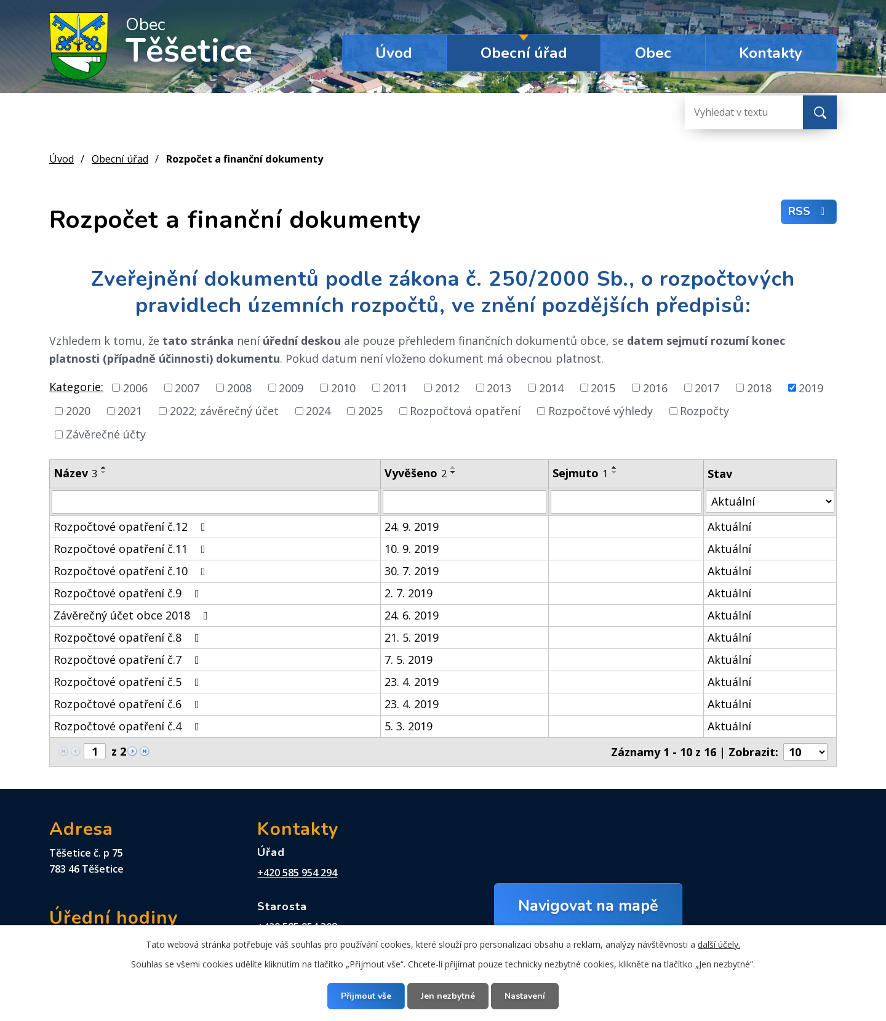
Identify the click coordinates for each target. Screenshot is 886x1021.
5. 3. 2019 (409, 726)
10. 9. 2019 (412, 548)
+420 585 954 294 (297, 872)
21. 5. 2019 (412, 637)
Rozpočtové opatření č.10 (132, 570)
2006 (135, 387)
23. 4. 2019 (412, 681)
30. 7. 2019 (412, 570)
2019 (811, 387)
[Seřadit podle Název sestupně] (104, 472)
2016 (655, 387)
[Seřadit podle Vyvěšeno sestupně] (453, 472)
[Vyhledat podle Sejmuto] (626, 502)
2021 (130, 410)
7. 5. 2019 (409, 659)
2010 (343, 387)
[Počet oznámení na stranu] (805, 752)
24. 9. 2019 (412, 526)
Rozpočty (704, 410)
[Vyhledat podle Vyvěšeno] (464, 502)
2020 (78, 410)
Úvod (393, 52)
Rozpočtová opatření (465, 410)
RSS (809, 211)
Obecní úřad (524, 52)
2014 (551, 387)
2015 (603, 387)
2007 (187, 387)
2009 (291, 387)
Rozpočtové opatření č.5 (129, 681)
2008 (239, 387)
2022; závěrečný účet (224, 410)
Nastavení (525, 996)
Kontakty (770, 52)
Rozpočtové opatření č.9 (129, 593)
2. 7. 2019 (409, 593)
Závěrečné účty (106, 434)
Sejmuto (580, 473)
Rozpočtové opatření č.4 (129, 726)
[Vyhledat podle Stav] (770, 501)
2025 (370, 410)
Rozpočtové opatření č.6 (129, 703)
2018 (759, 387)
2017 (707, 387)
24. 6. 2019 (412, 615)
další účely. (719, 944)
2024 (318, 410)
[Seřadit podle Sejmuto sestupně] (614, 472)
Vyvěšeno (416, 473)
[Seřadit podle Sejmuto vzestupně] (614, 467)
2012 (447, 387)
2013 (499, 387)
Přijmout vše (366, 996)
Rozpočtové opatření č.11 (132, 548)
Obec (653, 52)
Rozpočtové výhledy (600, 410)
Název (75, 473)
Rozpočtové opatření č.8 (129, 637)
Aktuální (729, 526)
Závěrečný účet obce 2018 (133, 615)
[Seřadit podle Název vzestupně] (104, 467)
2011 (395, 387)
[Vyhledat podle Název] (215, 502)
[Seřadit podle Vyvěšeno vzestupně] (453, 467)
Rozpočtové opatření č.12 (132, 526)
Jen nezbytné (448, 996)
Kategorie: (76, 386)
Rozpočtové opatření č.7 (129, 659)
